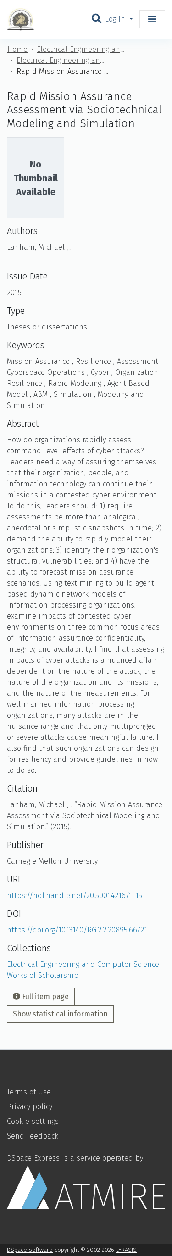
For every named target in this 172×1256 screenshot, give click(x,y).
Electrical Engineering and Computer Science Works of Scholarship (62, 60)
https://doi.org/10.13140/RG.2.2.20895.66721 (77, 930)
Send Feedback (32, 1136)
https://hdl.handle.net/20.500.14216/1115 (74, 895)
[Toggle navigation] (152, 19)
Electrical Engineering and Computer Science (82, 49)
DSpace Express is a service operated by (86, 1181)
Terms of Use (29, 1092)
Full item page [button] (41, 996)
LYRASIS (126, 1249)
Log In (116, 19)
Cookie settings (33, 1121)
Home (17, 49)
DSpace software (30, 1249)
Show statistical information (60, 1014)
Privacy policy (29, 1106)
